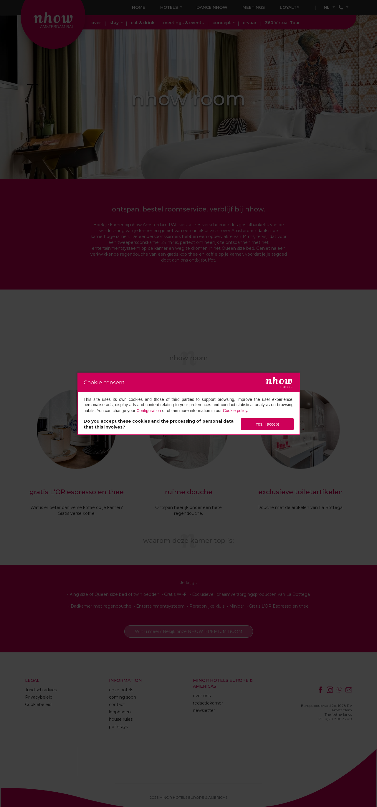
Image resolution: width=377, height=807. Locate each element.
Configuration (148, 410)
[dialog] (188, 404)
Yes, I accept (267, 424)
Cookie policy (235, 410)
